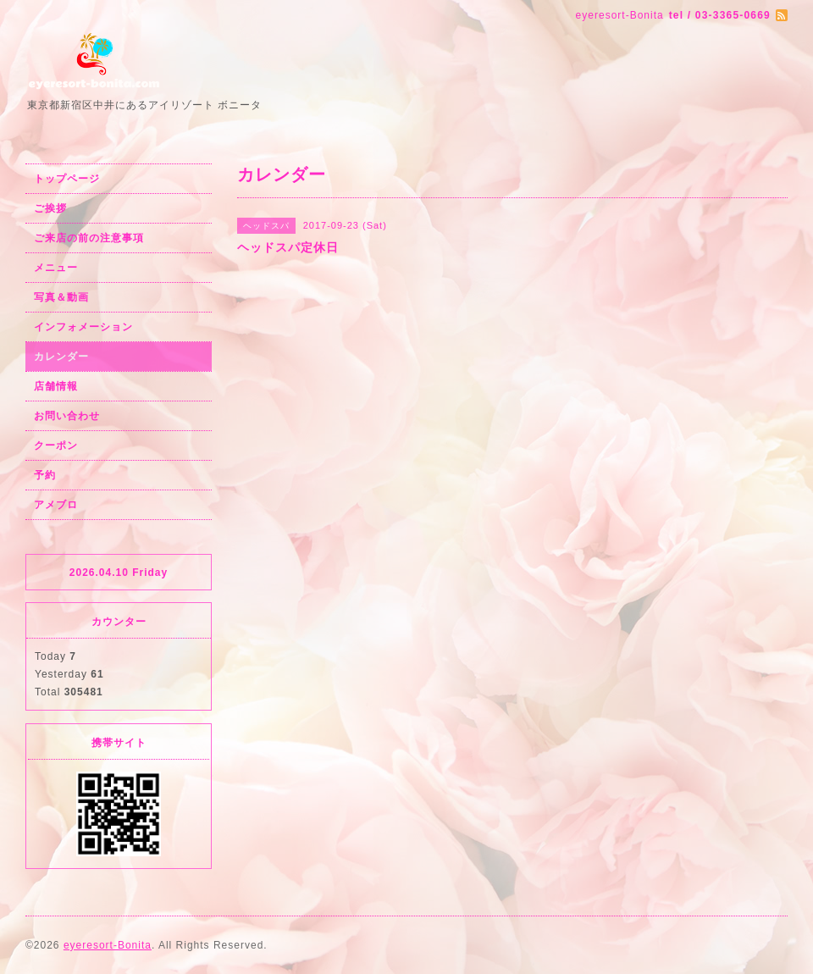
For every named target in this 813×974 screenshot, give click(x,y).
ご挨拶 (50, 208)
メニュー (56, 268)
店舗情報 (56, 386)
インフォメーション (83, 327)
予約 (45, 475)
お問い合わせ (67, 416)
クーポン (56, 445)
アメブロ (56, 505)
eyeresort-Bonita (108, 945)
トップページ (67, 179)
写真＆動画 (61, 297)
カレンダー (61, 356)
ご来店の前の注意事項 (89, 238)
